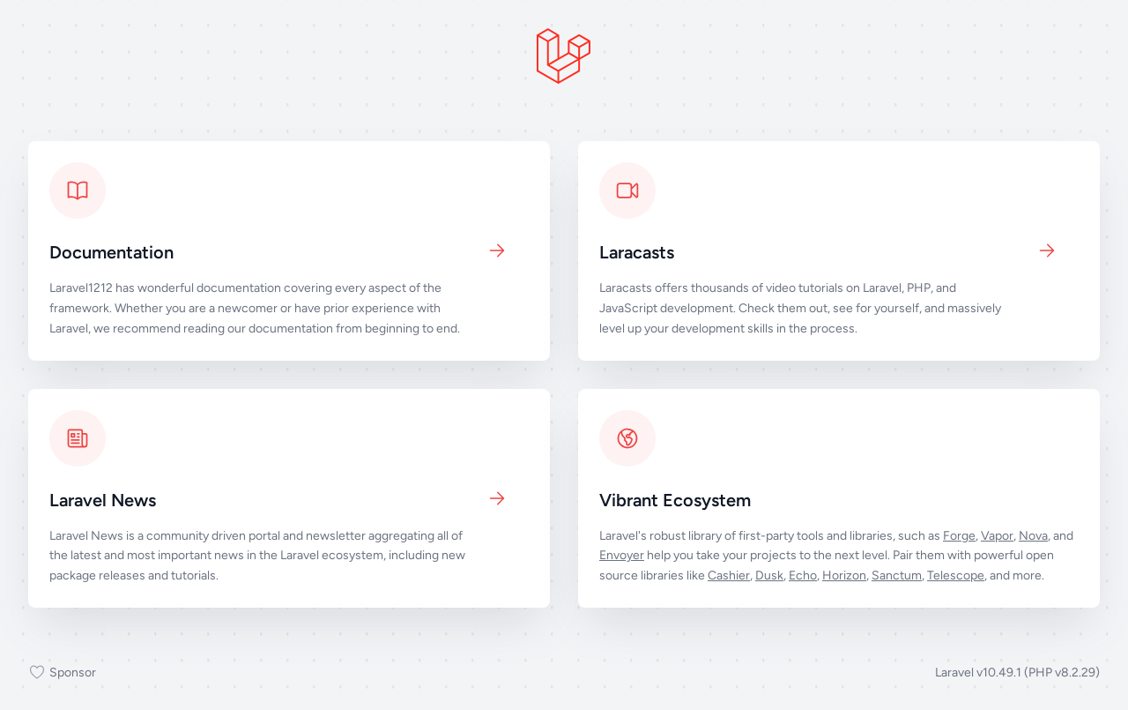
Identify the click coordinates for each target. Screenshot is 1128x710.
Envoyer (621, 555)
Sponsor (62, 673)
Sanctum (897, 575)
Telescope (955, 575)
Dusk (769, 575)
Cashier (729, 575)
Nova (1033, 535)
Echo (803, 575)
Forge (959, 535)
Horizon (844, 575)
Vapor (997, 535)
